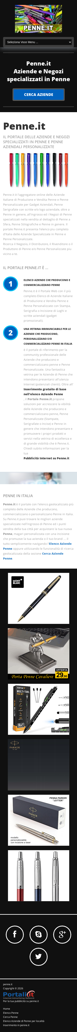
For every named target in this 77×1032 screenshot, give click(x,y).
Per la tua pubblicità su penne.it (21, 1001)
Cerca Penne (10, 1017)
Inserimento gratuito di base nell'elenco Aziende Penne (45, 391)
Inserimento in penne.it (16, 1025)
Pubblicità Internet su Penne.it (46, 458)
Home (6, 1008)
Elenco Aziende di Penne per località (23, 1021)
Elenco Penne (10, 1013)
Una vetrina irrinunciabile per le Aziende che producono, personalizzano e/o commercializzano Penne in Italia (48, 336)
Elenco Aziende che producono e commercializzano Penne (47, 282)
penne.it (7, 984)
